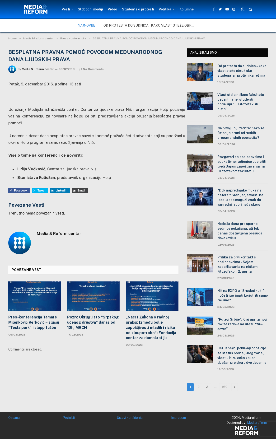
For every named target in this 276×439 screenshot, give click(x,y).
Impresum (178, 418)
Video (112, 9)
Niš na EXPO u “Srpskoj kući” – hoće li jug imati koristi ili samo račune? (242, 295)
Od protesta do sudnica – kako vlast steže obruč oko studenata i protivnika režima (150, 25)
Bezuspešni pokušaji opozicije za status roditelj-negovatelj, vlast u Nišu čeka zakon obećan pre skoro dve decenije (241, 355)
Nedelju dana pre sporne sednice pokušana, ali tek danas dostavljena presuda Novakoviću (239, 231)
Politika (165, 9)
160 (224, 387)
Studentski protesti (138, 9)
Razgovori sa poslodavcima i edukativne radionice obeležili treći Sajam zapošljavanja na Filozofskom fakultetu (241, 164)
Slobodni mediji (90, 9)
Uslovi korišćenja (130, 418)
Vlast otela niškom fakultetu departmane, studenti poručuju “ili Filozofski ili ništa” (240, 102)
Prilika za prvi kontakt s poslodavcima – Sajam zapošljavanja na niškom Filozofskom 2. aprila (237, 264)
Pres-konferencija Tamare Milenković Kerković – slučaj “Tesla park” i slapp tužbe (33, 322)
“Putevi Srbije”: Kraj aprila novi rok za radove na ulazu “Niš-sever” (242, 324)
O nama (14, 418)
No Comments (91, 69)
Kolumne (186, 9)
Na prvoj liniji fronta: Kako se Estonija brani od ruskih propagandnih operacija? (240, 133)
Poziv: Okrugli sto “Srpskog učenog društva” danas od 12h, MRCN (93, 322)
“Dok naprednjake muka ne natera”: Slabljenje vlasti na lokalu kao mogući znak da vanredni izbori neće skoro (240, 197)
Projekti (69, 418)
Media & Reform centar (38, 69)
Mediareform (257, 423)
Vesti (66, 9)
